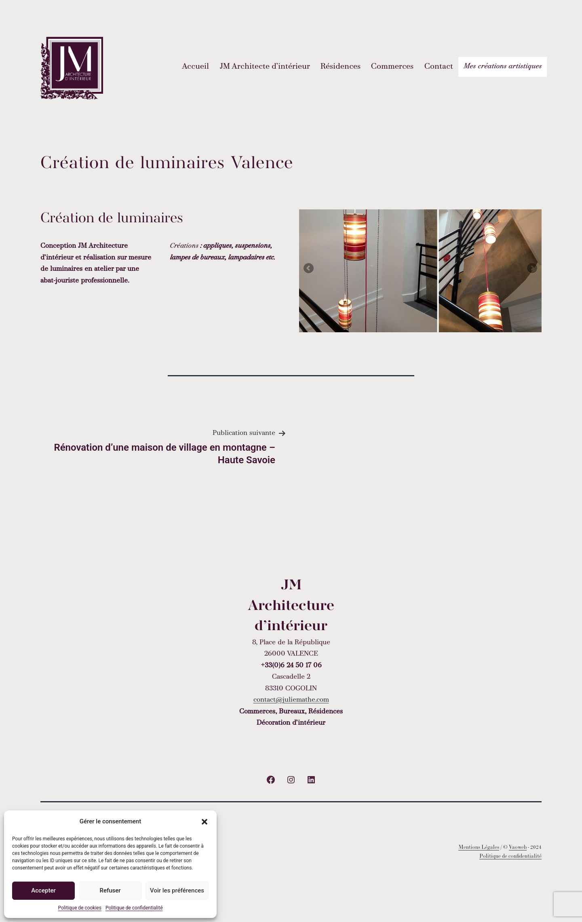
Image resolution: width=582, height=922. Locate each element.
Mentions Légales (478, 847)
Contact (438, 67)
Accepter (43, 890)
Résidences (341, 67)
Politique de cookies (79, 908)
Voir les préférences (177, 890)
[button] (204, 822)
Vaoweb (518, 847)
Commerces (392, 67)
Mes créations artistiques (503, 66)
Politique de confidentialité (134, 908)
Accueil (195, 67)
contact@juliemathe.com (291, 699)
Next (531, 269)
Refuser (109, 890)
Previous (309, 269)
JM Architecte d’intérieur (265, 67)
